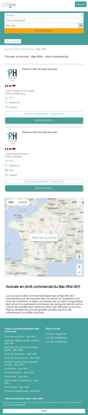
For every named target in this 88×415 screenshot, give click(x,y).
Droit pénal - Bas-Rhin (16, 376)
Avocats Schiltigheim (56, 337)
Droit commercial (24, 49)
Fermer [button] (44, 411)
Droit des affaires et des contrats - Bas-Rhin (22, 342)
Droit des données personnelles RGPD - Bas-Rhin (21, 348)
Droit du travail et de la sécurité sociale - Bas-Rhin (21, 363)
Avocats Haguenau (55, 333)
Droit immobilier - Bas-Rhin (19, 372)
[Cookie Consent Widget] (44, 407)
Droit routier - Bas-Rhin (16, 387)
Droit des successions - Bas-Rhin (22, 358)
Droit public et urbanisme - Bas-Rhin (21, 382)
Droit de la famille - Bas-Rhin (19, 336)
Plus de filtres (13, 41)
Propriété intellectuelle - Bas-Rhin (22, 391)
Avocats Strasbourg (56, 341)
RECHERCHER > (44, 30)
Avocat (8, 49)
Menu (80, 4)
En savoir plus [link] (20, 405)
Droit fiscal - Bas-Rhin (16, 368)
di (5, 23)
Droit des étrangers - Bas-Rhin (20, 354)
